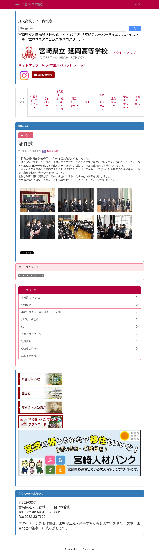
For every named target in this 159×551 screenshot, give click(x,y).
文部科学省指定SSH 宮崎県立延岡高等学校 (37, 4)
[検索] (72, 29)
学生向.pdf (24, 480)
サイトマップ (28, 65)
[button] (34, 102)
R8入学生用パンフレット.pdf (64, 65)
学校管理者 (50, 151)
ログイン (139, 4)
